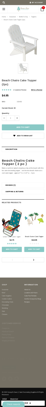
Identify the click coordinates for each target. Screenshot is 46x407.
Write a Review (36, 90)
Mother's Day (23, 17)
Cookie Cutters (7, 299)
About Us (27, 290)
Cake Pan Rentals (30, 296)
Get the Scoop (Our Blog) (32, 299)
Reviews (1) (11, 185)
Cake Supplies (6, 296)
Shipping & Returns (15, 192)
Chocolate (5, 305)
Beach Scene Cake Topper (34, 236)
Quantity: (5, 113)
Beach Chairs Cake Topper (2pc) (14, 20)
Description (11, 149)
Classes (4, 314)
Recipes (27, 302)
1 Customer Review (19, 90)
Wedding (5, 308)
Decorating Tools (7, 302)
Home (4, 17)
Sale (3, 311)
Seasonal (12, 17)
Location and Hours (30, 293)
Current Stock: (8, 108)
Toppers (33, 17)
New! (3, 293)
